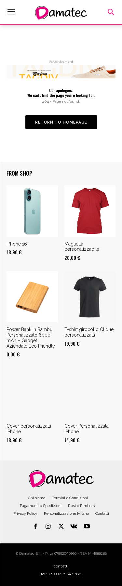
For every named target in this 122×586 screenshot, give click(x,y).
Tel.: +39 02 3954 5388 (61, 573)
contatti (61, 566)
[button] (110, 12)
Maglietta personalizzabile (81, 246)
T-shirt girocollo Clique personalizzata (89, 332)
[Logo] (61, 478)
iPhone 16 (17, 243)
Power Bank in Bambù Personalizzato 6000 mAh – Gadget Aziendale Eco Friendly (31, 337)
